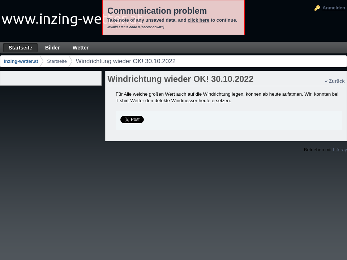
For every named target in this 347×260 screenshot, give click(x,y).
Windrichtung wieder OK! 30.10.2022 (126, 61)
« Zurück (334, 81)
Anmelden (333, 7)
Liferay (340, 149)
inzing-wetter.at (21, 61)
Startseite (57, 61)
